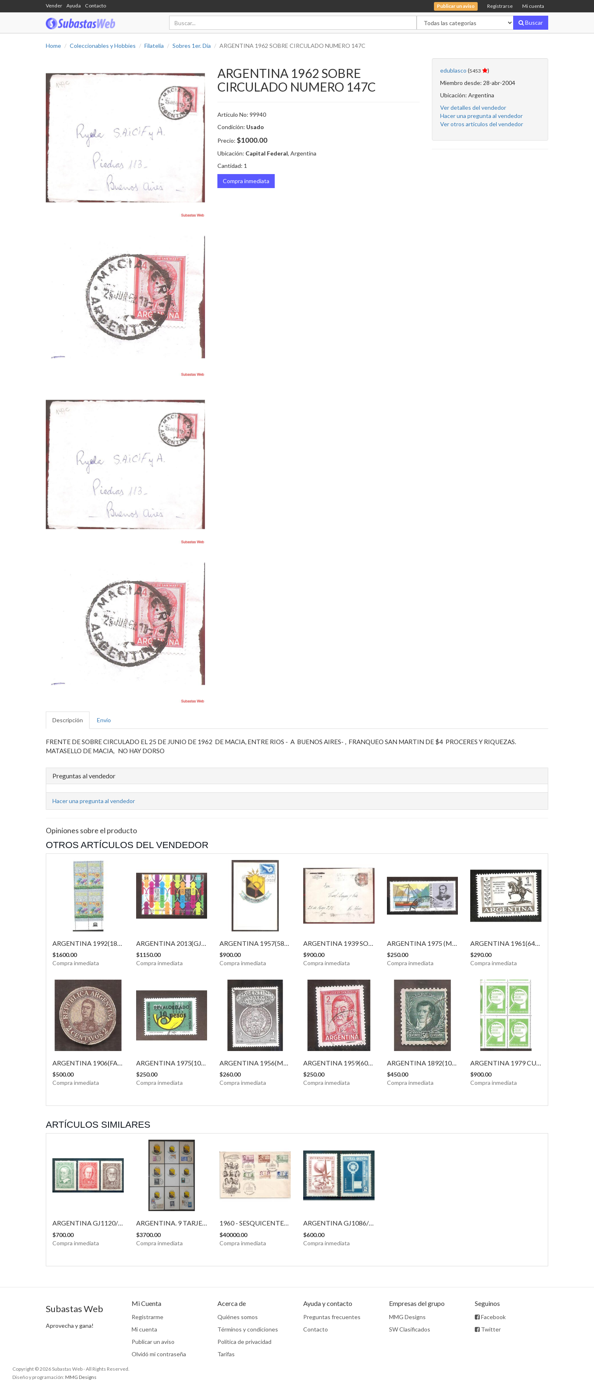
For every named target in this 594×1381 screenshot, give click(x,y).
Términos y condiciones (247, 1329)
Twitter (488, 1329)
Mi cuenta (533, 6)
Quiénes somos (237, 1316)
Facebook (490, 1316)
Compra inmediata (246, 180)
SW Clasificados (409, 1329)
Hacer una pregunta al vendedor (481, 115)
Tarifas (226, 1353)
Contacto (95, 5)
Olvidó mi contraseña (159, 1353)
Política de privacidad (244, 1341)
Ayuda (73, 5)
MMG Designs (407, 1316)
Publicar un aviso (153, 1341)
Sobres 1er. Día (191, 45)
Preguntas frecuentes (332, 1316)
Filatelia (154, 45)
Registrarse (500, 6)
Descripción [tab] (67, 719)
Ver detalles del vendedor (473, 107)
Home (53, 45)
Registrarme (147, 1316)
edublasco (453, 70)
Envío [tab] (104, 719)
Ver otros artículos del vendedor (481, 123)
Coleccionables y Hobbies (103, 45)
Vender (54, 5)
